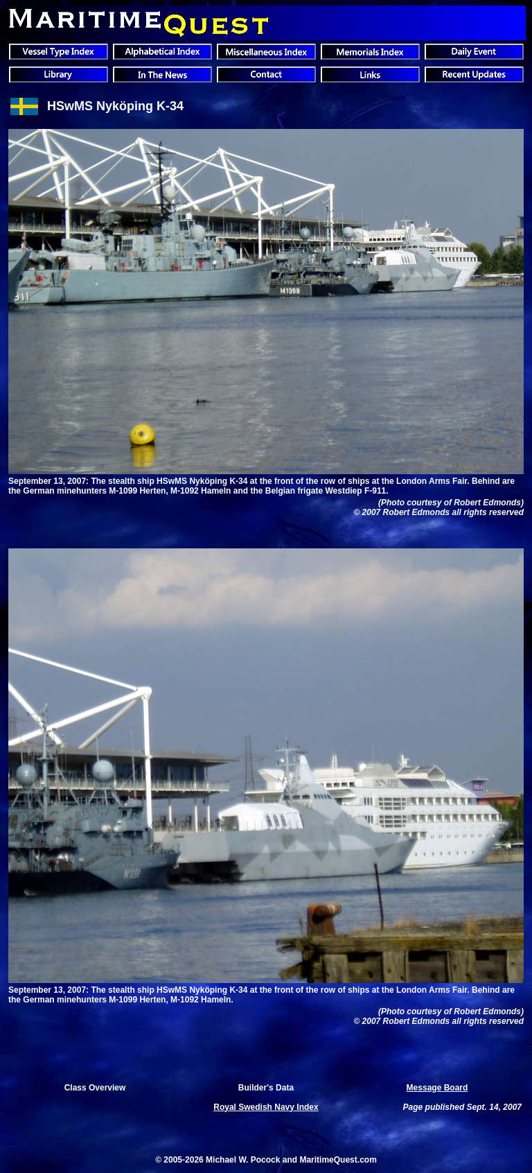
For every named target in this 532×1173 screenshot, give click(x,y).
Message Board (437, 1088)
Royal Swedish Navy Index (265, 1107)
